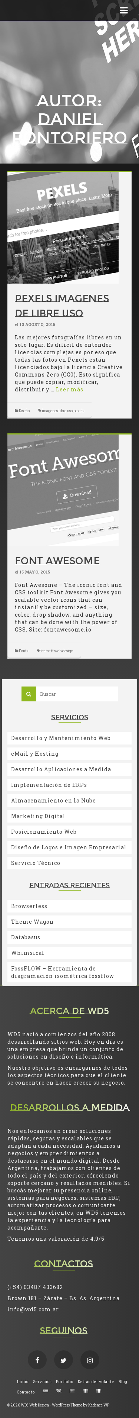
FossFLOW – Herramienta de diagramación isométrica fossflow (62, 972)
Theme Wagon (32, 921)
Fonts (23, 651)
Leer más (69, 389)
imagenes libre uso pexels (63, 410)
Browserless (29, 906)
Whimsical (27, 952)
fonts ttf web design (56, 651)
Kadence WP (98, 1405)
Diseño (24, 410)
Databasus (25, 937)
